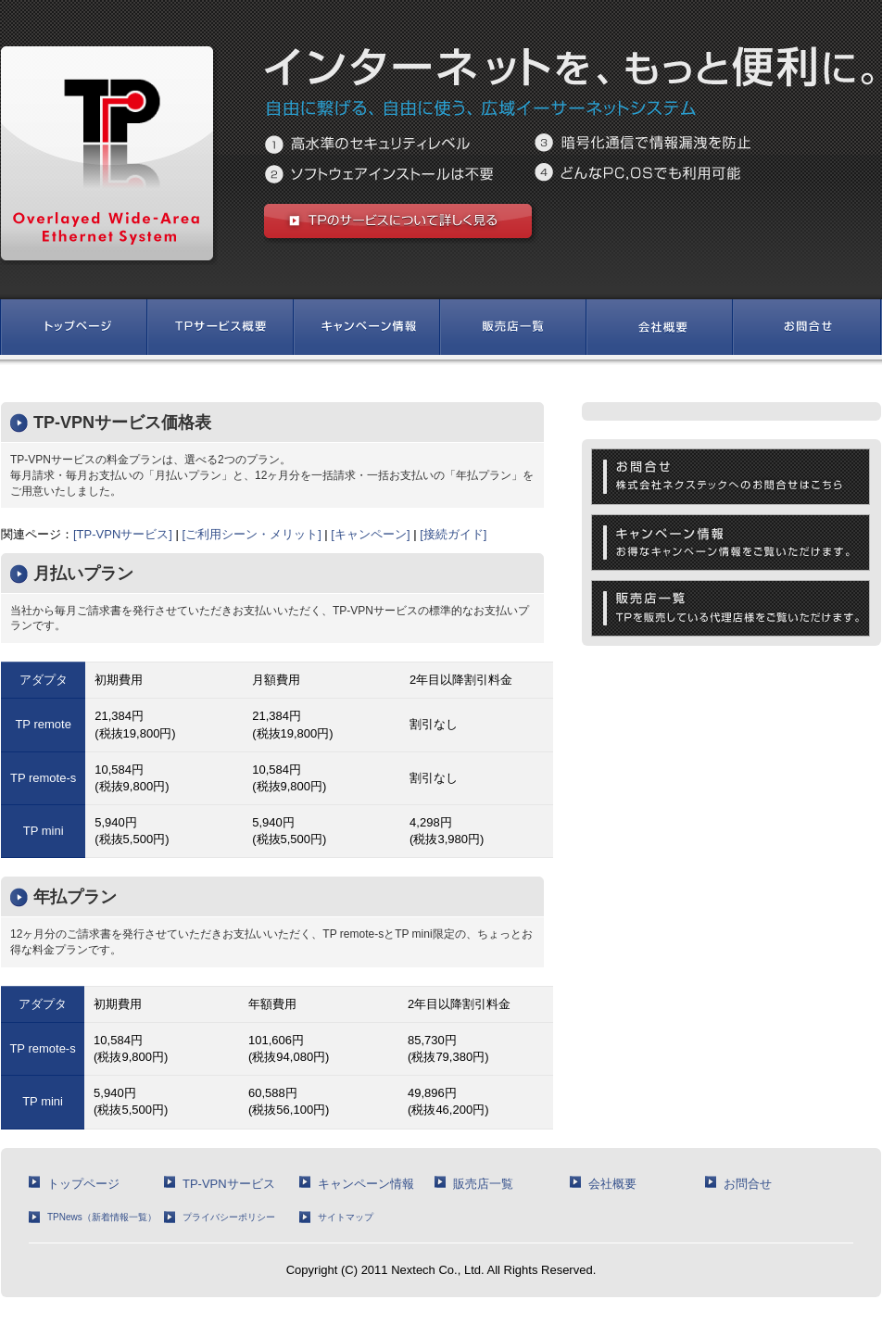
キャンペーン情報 (366, 1184)
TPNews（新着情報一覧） (102, 1217)
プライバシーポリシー (229, 1217)
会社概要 (612, 1184)
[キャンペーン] (370, 534)
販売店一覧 (483, 1184)
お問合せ (748, 1184)
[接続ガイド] (453, 534)
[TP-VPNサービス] (122, 534)
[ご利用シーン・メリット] (252, 534)
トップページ (83, 1184)
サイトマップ (345, 1217)
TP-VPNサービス (229, 1184)
